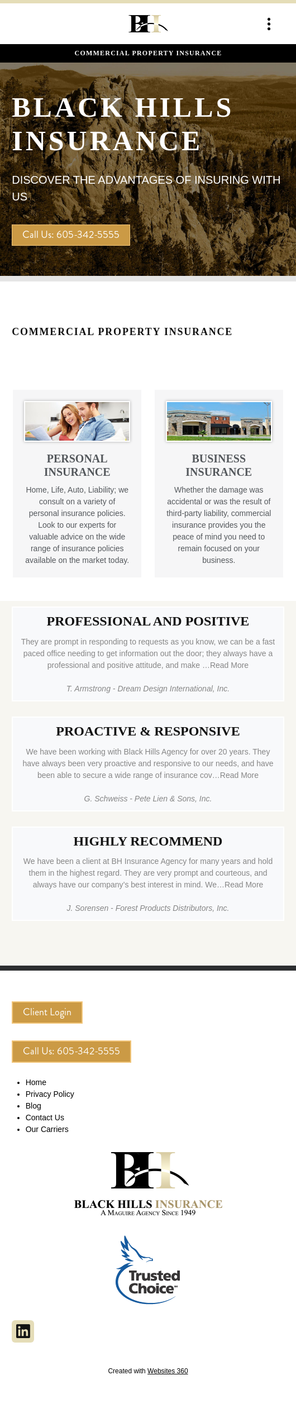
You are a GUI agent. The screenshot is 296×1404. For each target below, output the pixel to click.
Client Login (47, 1012)
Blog (33, 1105)
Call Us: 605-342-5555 (71, 234)
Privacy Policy (50, 1094)
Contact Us (45, 1117)
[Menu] (269, 24)
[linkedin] (23, 1331)
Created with (148, 1371)
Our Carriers (47, 1129)
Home (36, 1082)
